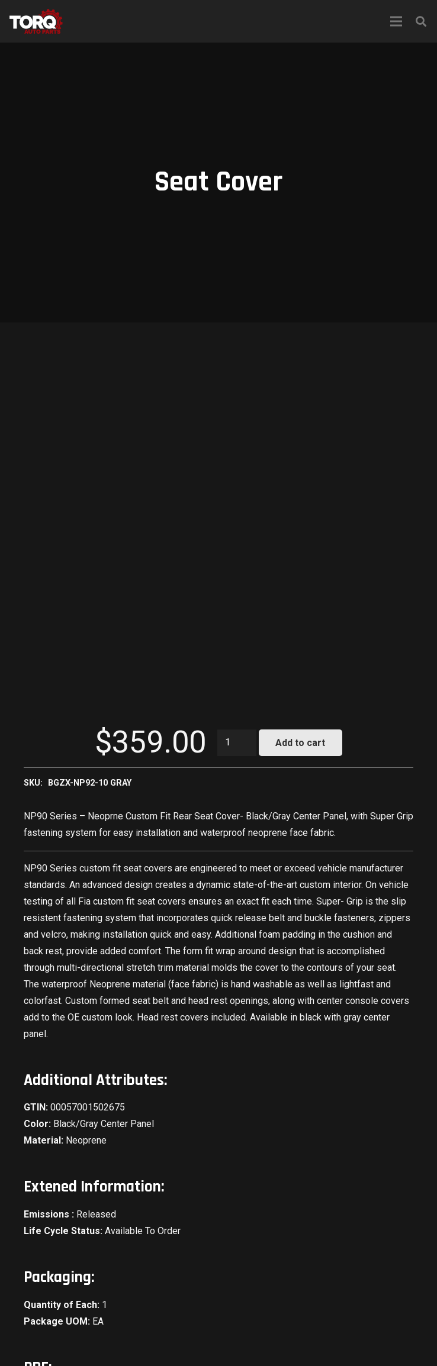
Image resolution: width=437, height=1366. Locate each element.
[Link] (36, 21)
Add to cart (300, 742)
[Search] (421, 21)
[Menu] (396, 21)
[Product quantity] (236, 742)
